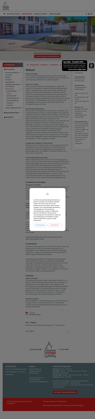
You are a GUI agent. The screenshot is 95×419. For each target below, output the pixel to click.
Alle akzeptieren (40, 225)
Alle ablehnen (54, 225)
